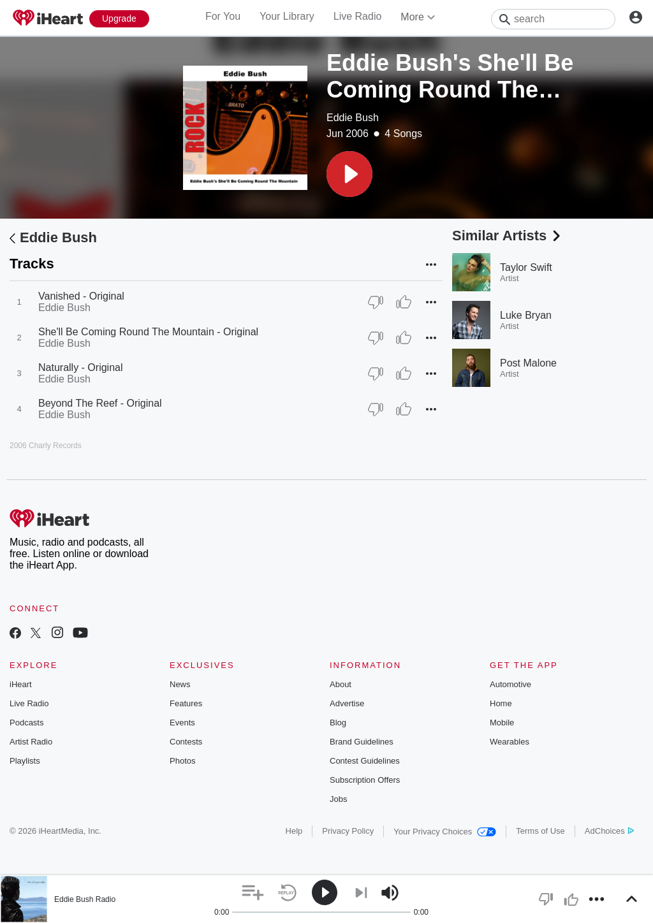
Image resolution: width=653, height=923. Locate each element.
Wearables (509, 741)
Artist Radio (31, 741)
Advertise (347, 703)
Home (501, 703)
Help (294, 831)
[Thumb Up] (403, 302)
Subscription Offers (365, 780)
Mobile (502, 722)
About (340, 684)
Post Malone (528, 363)
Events (182, 722)
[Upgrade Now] (119, 18)
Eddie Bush (352, 117)
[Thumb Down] (375, 302)
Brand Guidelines (361, 741)
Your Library (287, 16)
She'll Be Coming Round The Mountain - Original (148, 331)
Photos (182, 761)
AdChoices (609, 831)
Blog (338, 722)
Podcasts (26, 722)
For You (222, 16)
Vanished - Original (81, 296)
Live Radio (358, 16)
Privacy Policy (348, 831)
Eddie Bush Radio (84, 899)
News (180, 684)
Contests (186, 741)
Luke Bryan (526, 315)
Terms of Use (540, 831)
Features (186, 703)
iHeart (21, 684)
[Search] (553, 19)
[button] (349, 174)
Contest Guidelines (365, 761)
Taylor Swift (526, 267)
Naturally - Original (80, 367)
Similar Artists (507, 235)
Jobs (338, 799)
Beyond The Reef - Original (100, 403)
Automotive (510, 684)
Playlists (25, 761)
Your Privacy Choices (444, 831)
